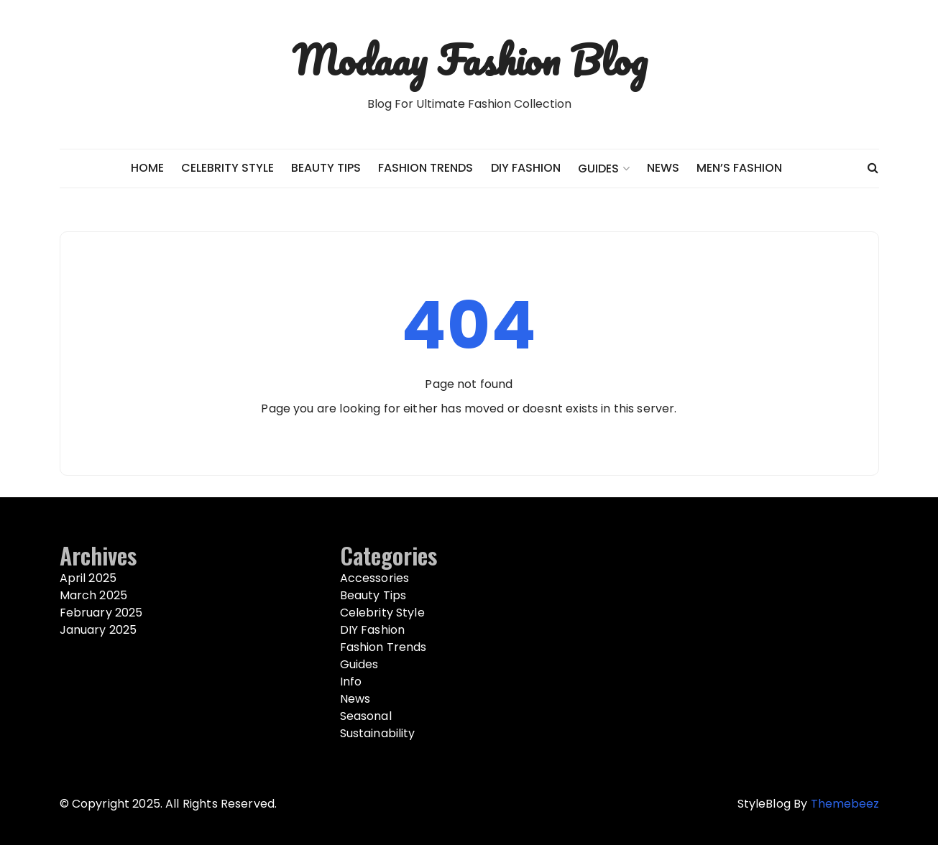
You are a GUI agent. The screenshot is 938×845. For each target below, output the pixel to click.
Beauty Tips (326, 168)
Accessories (375, 578)
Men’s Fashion (739, 168)
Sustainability (377, 733)
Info (351, 681)
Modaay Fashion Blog (469, 60)
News (663, 168)
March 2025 (94, 595)
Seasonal (366, 716)
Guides (598, 168)
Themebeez (845, 803)
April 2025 (88, 578)
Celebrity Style (227, 168)
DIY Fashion (526, 168)
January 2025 (98, 630)
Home (147, 168)
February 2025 (101, 612)
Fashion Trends (425, 168)
